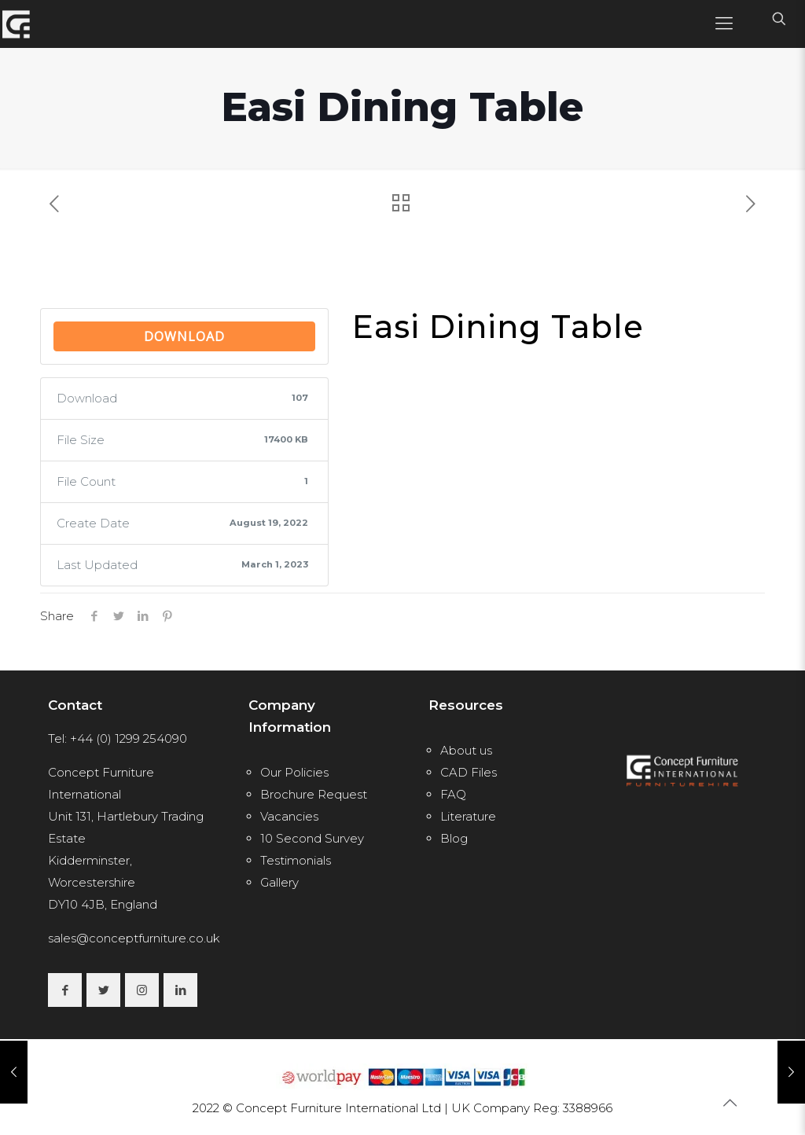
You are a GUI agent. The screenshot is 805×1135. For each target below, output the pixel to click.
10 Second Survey (312, 838)
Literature (468, 816)
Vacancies (289, 816)
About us (466, 750)
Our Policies (294, 772)
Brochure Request (313, 794)
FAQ (453, 794)
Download (184, 336)
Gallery (279, 882)
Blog (454, 838)
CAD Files (468, 772)
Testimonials (295, 860)
